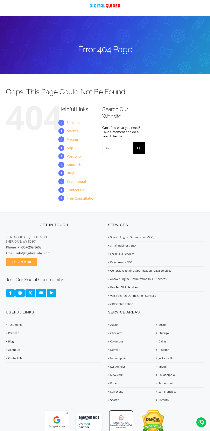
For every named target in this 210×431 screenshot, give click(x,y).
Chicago (163, 333)
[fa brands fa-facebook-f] (10, 293)
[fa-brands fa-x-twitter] (30, 293)
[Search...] (117, 148)
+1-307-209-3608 (29, 247)
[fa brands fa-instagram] (20, 293)
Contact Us (75, 190)
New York (116, 375)
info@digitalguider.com (33, 253)
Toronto (163, 400)
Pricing (72, 139)
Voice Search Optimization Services (133, 296)
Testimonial (76, 181)
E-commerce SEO (121, 262)
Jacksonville (165, 358)
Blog (70, 173)
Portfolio (74, 156)
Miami (162, 366)
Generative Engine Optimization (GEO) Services (140, 270)
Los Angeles (118, 366)
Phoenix (115, 383)
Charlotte (116, 333)
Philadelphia (166, 375)
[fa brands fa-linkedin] (52, 293)
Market (72, 131)
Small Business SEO (123, 245)
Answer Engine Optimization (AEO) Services (138, 279)
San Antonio (166, 383)
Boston (162, 325)
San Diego (116, 391)
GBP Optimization (121, 304)
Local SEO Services (122, 254)
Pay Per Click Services (124, 287)
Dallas (162, 341)
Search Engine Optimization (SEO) (132, 237)
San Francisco (167, 391)
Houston (163, 350)
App (70, 148)
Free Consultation (81, 198)
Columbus (116, 341)
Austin (114, 325)
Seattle (114, 400)
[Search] (139, 148)
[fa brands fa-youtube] (41, 293)
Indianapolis (118, 358)
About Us (74, 164)
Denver (115, 350)
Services (73, 122)
